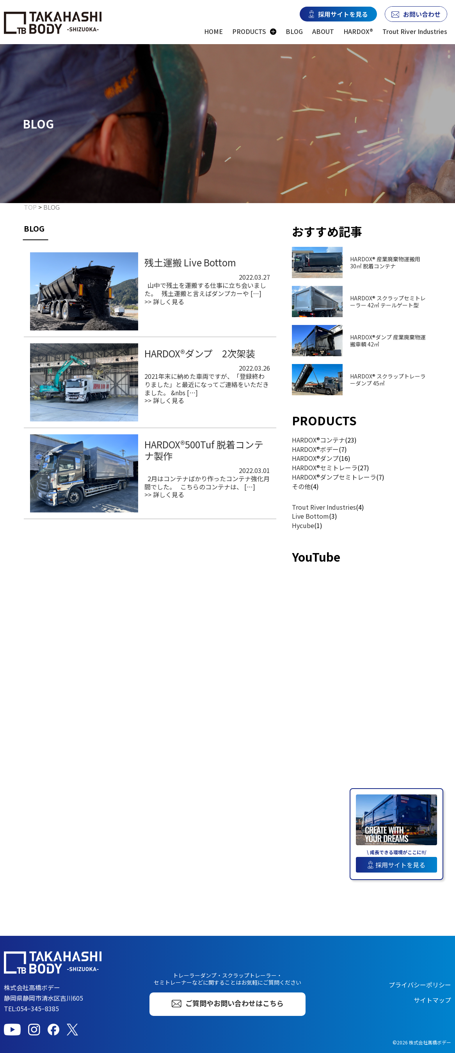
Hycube (303, 525)
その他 (301, 486)
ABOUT (323, 31)
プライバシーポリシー (420, 984)
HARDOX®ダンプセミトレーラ (334, 477)
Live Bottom (310, 516)
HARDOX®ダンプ (315, 458)
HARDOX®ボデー (315, 449)
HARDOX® (358, 31)
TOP (30, 207)
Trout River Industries (414, 31)
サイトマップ (432, 1000)
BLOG (294, 31)
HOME (213, 31)
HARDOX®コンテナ (318, 439)
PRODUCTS (249, 31)
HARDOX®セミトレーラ (324, 467)
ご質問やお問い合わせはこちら (228, 1003)
